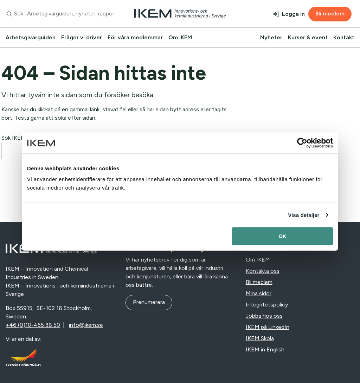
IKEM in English (265, 349)
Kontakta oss (262, 271)
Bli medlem (330, 13)
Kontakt (343, 37)
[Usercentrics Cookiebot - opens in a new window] (302, 143)
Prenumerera (149, 302)
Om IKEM (180, 37)
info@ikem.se (86, 325)
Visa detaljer (303, 215)
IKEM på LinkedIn (267, 327)
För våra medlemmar (135, 37)
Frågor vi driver (81, 37)
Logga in (293, 14)
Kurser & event (308, 37)
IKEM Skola (260, 338)
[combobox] (60, 14)
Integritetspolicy (267, 304)
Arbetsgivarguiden (31, 37)
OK (282, 236)
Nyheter (271, 37)
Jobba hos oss (264, 315)
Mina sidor (258, 293)
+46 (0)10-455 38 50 (33, 325)
